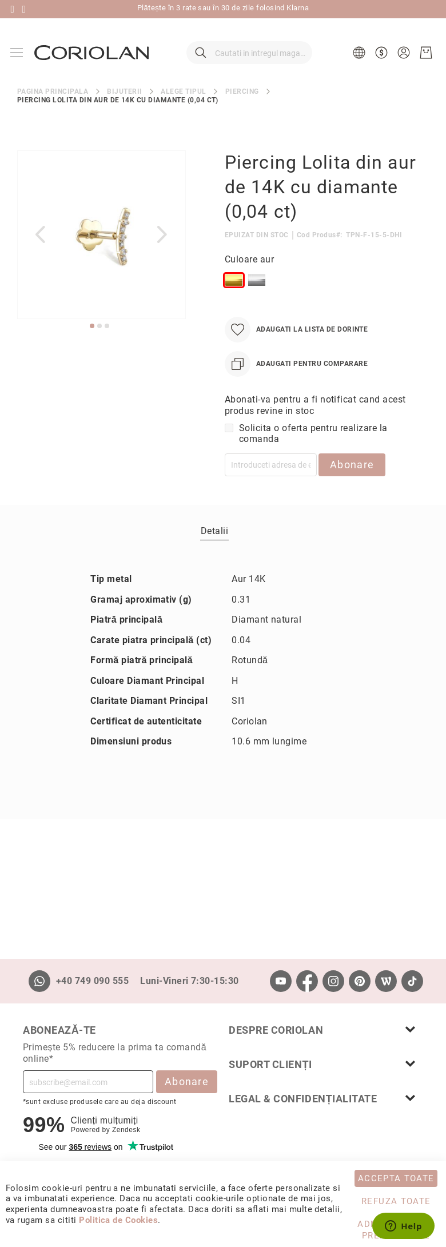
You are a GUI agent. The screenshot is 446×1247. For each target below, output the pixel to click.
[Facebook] (307, 981)
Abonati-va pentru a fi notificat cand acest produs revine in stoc (315, 414)
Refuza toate (396, 1201)
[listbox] (324, 291)
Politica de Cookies (118, 1220)
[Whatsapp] (39, 981)
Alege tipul (183, 99)
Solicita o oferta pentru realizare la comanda (313, 442)
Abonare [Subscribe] (187, 1081)
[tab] (214, 538)
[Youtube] (281, 981)
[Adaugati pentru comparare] (296, 372)
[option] (234, 288)
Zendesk (126, 1130)
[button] (359, 57)
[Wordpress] (386, 981)
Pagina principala (52, 99)
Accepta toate (396, 1178)
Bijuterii (124, 99)
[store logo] (92, 57)
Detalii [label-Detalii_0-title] (214, 538)
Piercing (242, 99)
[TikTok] (412, 981)
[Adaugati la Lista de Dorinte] (296, 338)
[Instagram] (333, 981)
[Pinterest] (360, 981)
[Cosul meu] (425, 57)
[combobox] (249, 57)
